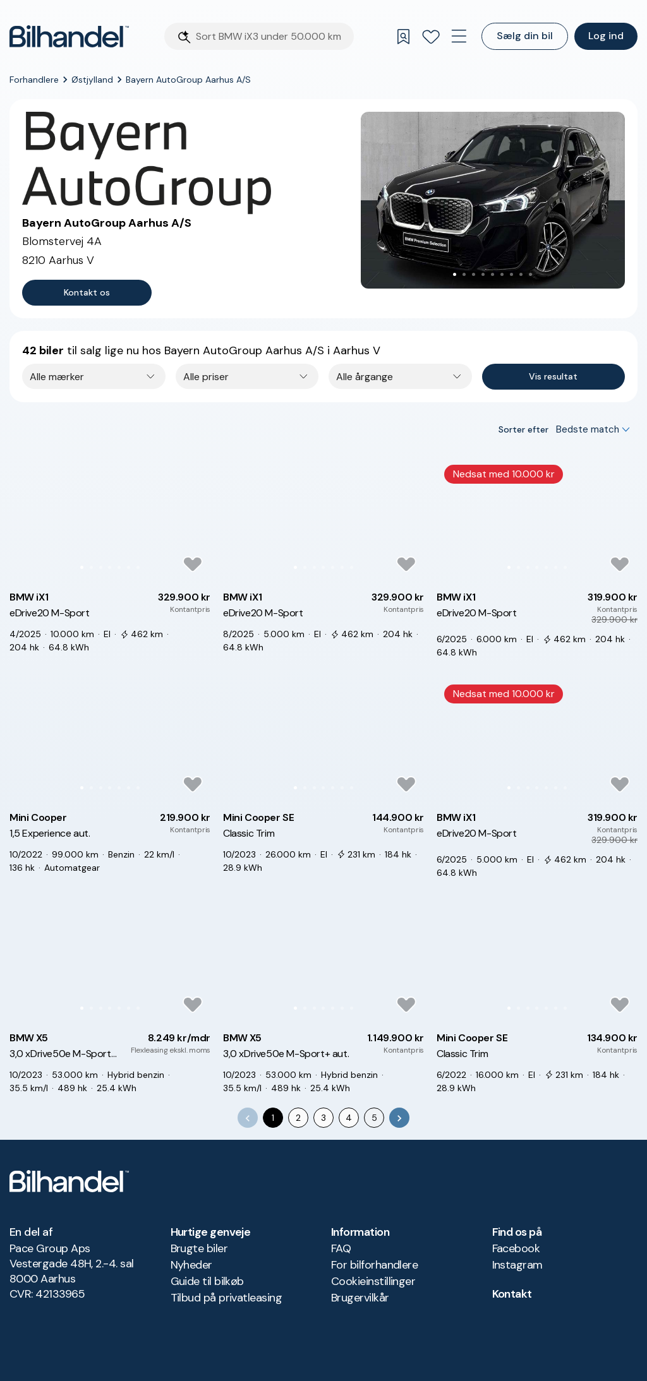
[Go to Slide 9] (530, 274)
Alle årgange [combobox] (364, 376)
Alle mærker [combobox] (57, 376)
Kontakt (512, 1294)
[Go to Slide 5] (492, 274)
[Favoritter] (431, 36)
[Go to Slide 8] (521, 274)
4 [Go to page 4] (349, 1117)
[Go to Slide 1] (454, 274)
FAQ (341, 1248)
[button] (493, 200)
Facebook (516, 1248)
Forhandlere (34, 79)
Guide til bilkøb (207, 1281)
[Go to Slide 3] (473, 274)
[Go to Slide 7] (511, 274)
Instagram (517, 1265)
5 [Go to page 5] (374, 1117)
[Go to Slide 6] (502, 274)
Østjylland (92, 79)
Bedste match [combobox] (587, 429)
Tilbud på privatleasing (226, 1298)
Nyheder (191, 1265)
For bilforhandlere (374, 1265)
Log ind (606, 35)
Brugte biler (199, 1248)
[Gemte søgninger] (403, 36)
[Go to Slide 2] (464, 274)
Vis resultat (553, 376)
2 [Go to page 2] (298, 1117)
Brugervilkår (360, 1298)
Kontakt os (87, 292)
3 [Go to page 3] (323, 1117)
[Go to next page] (399, 1118)
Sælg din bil (525, 35)
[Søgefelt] (271, 36)
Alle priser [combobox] (206, 376)
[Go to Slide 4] (483, 274)
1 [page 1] (273, 1117)
